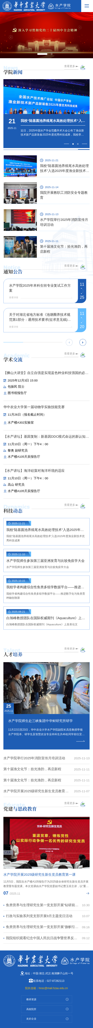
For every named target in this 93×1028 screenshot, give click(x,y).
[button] (42, 54)
